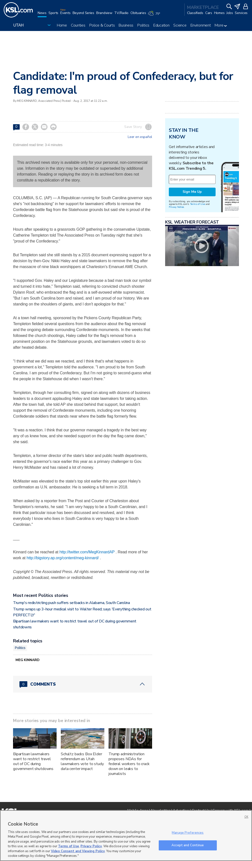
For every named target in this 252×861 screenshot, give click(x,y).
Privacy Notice (176, 207)
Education (161, 25)
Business (126, 25)
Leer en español (140, 137)
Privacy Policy (91, 846)
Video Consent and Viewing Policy (78, 851)
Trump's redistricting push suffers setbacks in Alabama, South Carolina (71, 602)
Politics (143, 25)
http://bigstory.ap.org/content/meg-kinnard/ (63, 558)
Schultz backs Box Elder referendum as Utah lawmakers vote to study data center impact (82, 761)
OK (246, 817)
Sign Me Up (192, 191)
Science (179, 25)
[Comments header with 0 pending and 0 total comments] (82, 684)
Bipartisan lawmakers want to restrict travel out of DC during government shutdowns (33, 761)
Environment (200, 25)
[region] (126, 835)
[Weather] (155, 15)
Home (62, 25)
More (221, 25)
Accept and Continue (188, 845)
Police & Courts (102, 25)
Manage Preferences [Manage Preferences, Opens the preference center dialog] (188, 833)
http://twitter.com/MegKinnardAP (86, 552)
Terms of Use (197, 204)
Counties (78, 25)
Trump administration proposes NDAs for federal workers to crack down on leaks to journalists (129, 763)
